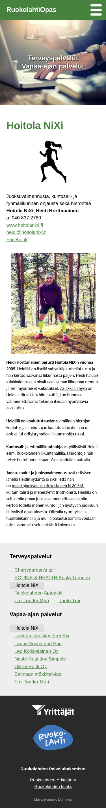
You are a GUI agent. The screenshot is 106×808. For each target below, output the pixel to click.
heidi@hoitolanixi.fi (27, 232)
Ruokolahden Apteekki (38, 593)
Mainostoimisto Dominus (53, 799)
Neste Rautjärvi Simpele (40, 659)
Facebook (17, 239)
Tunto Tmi (69, 600)
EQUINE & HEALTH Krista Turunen (52, 577)
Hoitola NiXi (27, 585)
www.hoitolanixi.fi (25, 225)
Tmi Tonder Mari (31, 600)
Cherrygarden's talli (35, 570)
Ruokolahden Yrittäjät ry (53, 779)
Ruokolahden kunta (53, 786)
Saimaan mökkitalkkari (38, 674)
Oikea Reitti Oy (30, 666)
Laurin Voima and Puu (38, 643)
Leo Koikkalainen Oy (36, 651)
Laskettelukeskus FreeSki (41, 635)
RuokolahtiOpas (31, 9)
